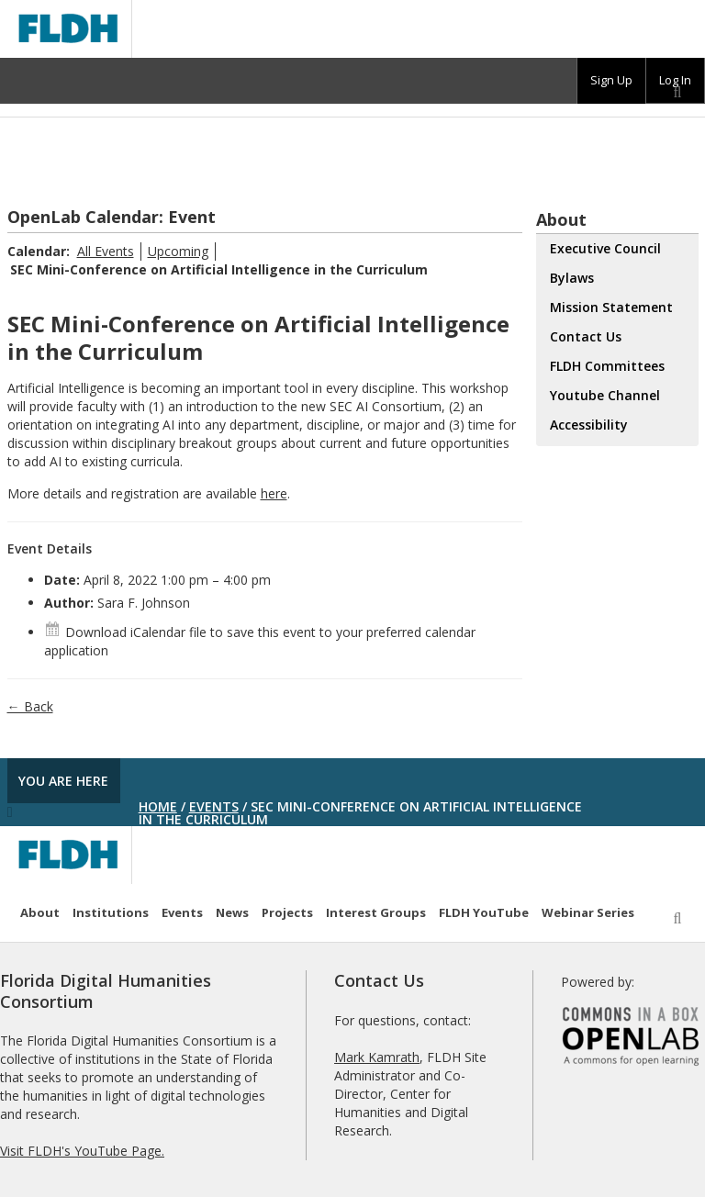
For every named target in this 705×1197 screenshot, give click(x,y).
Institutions (111, 912)
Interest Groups (376, 912)
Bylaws (572, 277)
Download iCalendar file (125, 632)
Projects (287, 912)
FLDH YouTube (484, 912)
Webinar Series (588, 912)
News (232, 912)
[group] (611, 81)
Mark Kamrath (377, 1057)
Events (214, 806)
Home (158, 806)
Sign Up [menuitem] (611, 80)
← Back (30, 706)
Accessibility (589, 424)
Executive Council (605, 248)
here (274, 493)
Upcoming (178, 251)
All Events (105, 251)
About (40, 912)
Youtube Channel (605, 395)
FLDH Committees (607, 366)
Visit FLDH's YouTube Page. (82, 1150)
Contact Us (585, 336)
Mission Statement (611, 307)
